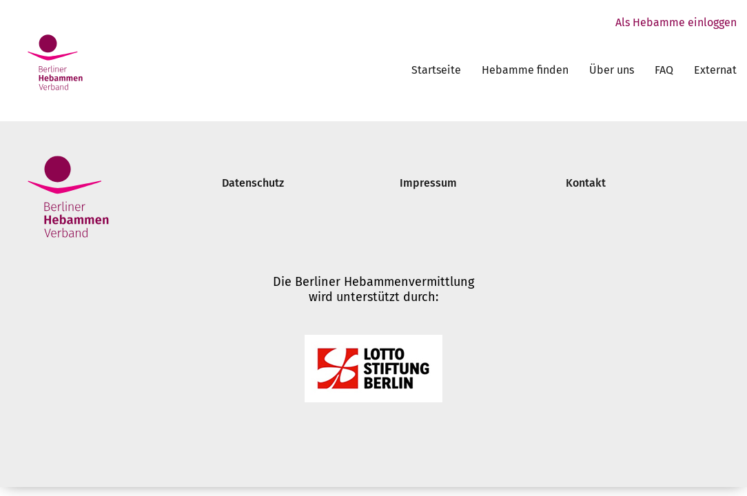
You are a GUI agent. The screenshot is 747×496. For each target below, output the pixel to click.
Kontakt (586, 182)
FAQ (664, 69)
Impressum (428, 182)
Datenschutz (253, 182)
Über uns (611, 69)
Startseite (436, 69)
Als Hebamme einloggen (676, 22)
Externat (715, 69)
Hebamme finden (525, 69)
